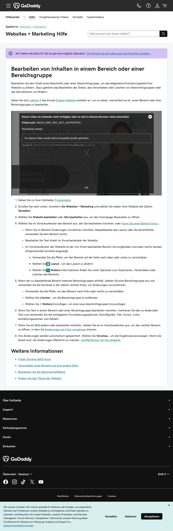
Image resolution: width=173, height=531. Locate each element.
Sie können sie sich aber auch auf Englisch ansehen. (119, 53)
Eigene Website (65, 100)
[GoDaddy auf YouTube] (41, 483)
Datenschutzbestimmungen (88, 496)
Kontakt (78, 17)
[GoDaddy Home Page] (17, 459)
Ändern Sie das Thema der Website (39, 378)
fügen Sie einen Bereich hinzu (140, 223)
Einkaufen (9, 446)
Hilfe (32, 17)
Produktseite (63, 200)
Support (8, 409)
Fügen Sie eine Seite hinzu (34, 359)
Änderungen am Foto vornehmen (65, 329)
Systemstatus (95, 17)
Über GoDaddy (12, 400)
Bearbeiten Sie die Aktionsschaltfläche (41, 371)
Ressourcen (10, 418)
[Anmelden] (157, 6)
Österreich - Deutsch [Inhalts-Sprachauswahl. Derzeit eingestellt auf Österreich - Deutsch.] (18, 474)
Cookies (112, 496)
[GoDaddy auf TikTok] (23, 483)
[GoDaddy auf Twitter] (32, 483)
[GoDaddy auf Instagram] (14, 483)
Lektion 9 (35, 100)
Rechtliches (63, 496)
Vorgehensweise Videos (53, 17)
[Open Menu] (7, 5)
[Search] (163, 34)
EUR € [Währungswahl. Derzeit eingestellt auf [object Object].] (164, 474)
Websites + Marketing (33, 26)
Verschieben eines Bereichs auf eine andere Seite (48, 365)
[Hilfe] (148, 6)
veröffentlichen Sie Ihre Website (100, 340)
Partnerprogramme (15, 427)
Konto (7, 437)
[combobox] (123, 33)
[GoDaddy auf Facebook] (5, 483)
